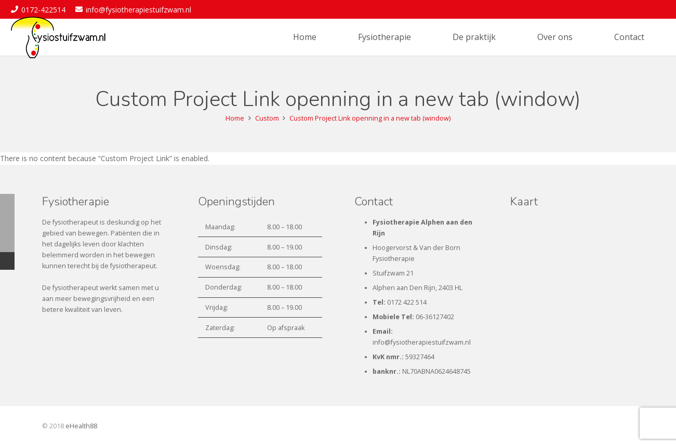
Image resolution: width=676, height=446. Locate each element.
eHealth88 (81, 426)
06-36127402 (435, 316)
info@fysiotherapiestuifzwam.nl (422, 342)
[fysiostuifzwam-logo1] (58, 37)
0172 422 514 (407, 302)
